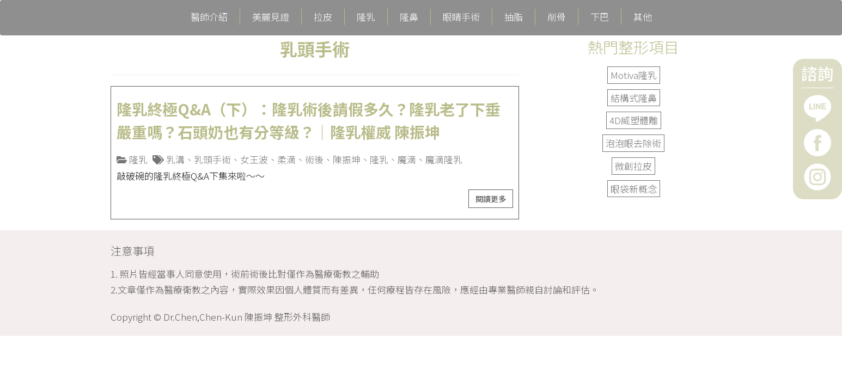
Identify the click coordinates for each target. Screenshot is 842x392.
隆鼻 (409, 16)
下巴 (599, 16)
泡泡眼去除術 (633, 143)
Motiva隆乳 (634, 75)
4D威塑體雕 (633, 120)
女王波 (254, 159)
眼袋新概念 (634, 188)
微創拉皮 (633, 166)
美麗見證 (270, 16)
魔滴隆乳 (443, 159)
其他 (642, 16)
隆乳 (366, 16)
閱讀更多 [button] (490, 198)
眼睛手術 (461, 16)
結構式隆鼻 (634, 98)
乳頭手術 (212, 159)
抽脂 (513, 16)
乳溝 (175, 159)
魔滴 (407, 159)
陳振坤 (347, 159)
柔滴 (286, 159)
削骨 (556, 16)
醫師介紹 (209, 16)
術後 (314, 159)
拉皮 (323, 16)
